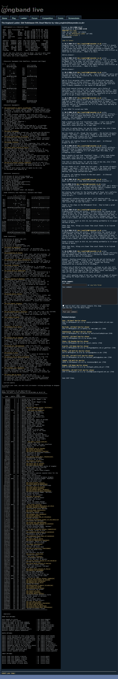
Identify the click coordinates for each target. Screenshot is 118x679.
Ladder (24, 18)
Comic (61, 18)
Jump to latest (67, 40)
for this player (72, 35)
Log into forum (95, 285)
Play (14, 18)
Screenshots (73, 18)
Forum (34, 18)
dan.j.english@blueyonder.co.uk (89, 43)
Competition (47, 18)
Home (4, 18)
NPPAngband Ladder (78, 33)
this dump (69, 30)
